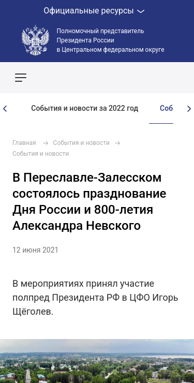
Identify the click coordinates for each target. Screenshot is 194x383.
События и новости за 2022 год (84, 108)
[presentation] (5, 108)
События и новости (81, 142)
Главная (24, 142)
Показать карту (155, 77)
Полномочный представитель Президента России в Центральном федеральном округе (111, 40)
